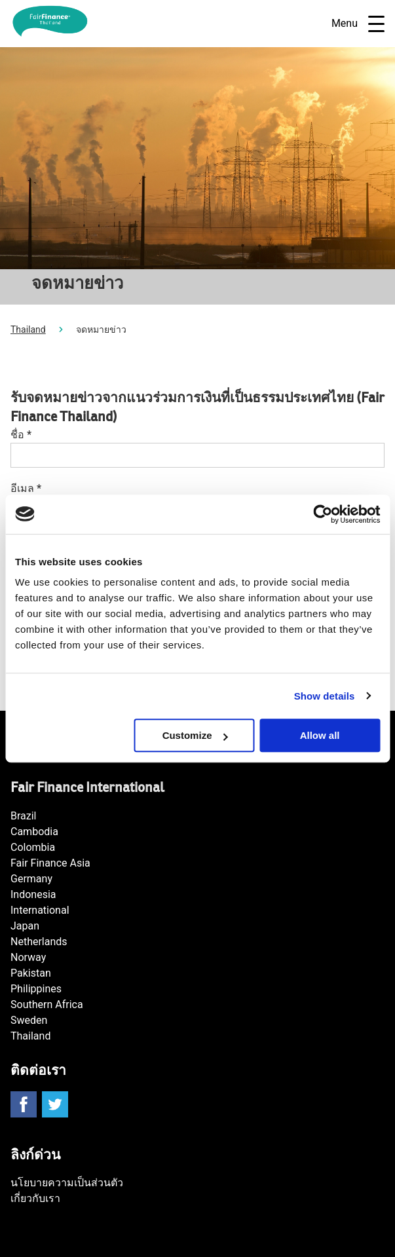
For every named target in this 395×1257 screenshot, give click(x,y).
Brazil (23, 816)
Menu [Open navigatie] (358, 24)
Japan (24, 926)
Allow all (320, 735)
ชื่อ (20, 434)
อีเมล (25, 488)
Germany (31, 878)
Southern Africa (46, 1004)
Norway (28, 957)
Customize (195, 735)
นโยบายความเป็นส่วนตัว (66, 1182)
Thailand (28, 329)
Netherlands (38, 941)
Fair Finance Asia (50, 863)
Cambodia (34, 831)
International (39, 910)
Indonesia (33, 894)
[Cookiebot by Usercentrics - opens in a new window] (322, 514)
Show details (324, 696)
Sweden (28, 1020)
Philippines (36, 989)
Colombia (32, 847)
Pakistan (30, 973)
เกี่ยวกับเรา (35, 1198)
